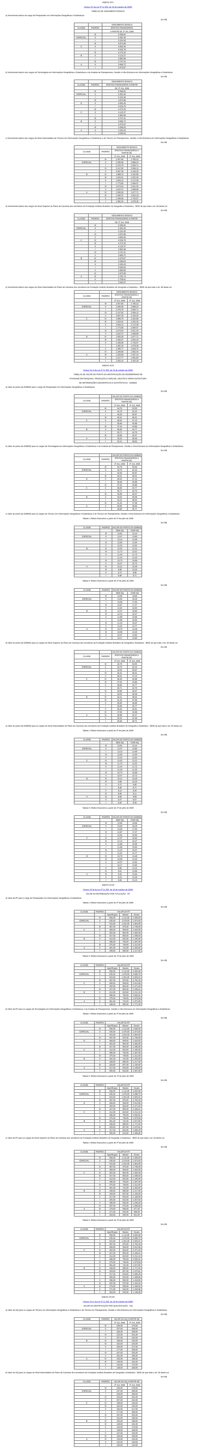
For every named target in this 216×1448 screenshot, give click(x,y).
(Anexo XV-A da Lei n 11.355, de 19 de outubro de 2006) (108, 370)
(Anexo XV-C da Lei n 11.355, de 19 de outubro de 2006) (108, 1301)
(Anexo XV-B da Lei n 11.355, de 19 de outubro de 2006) (108, 889)
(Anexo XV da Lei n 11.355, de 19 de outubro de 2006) (108, 7)
